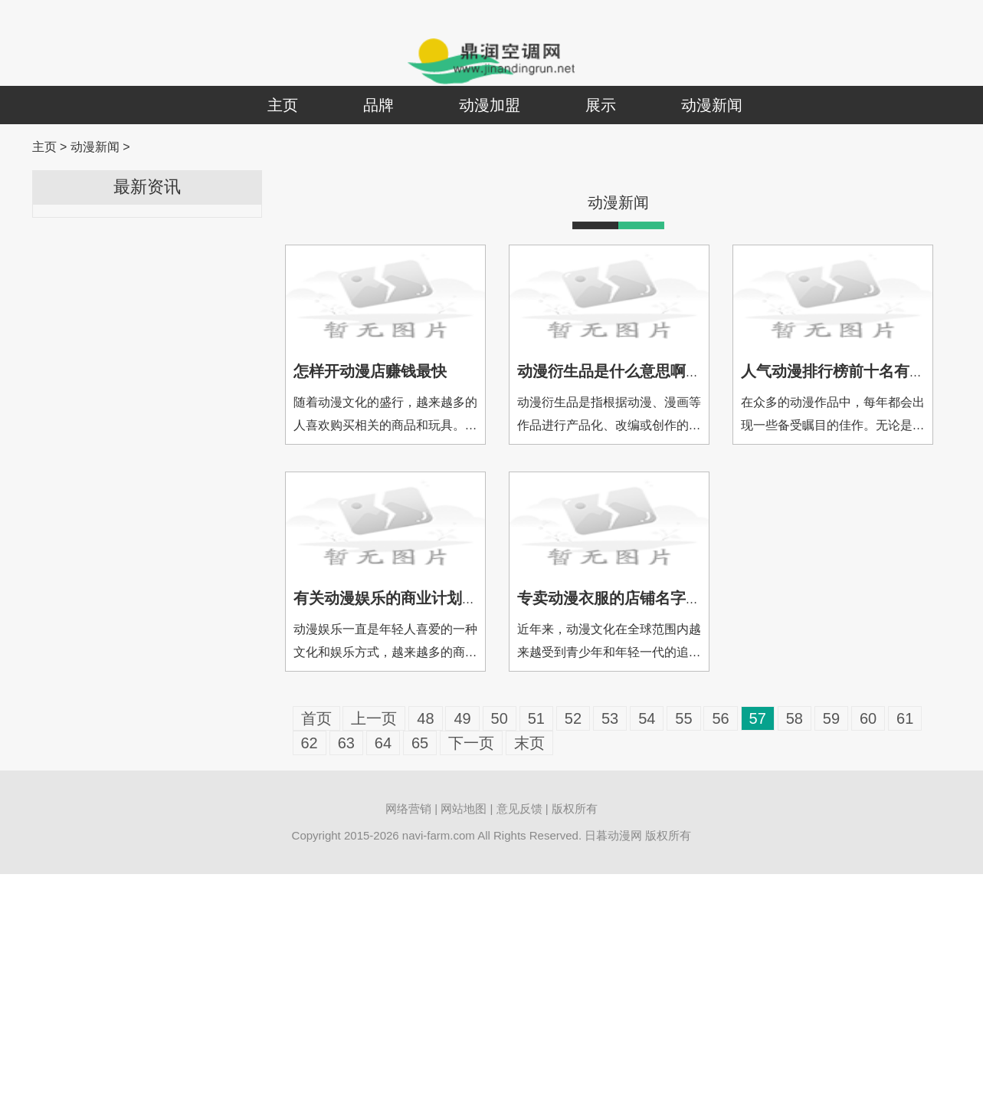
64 (383, 743)
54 (646, 718)
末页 (529, 743)
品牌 (378, 105)
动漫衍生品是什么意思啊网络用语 (632, 371)
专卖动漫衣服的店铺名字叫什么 (624, 598)
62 (309, 743)
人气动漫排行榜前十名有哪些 (840, 371)
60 (868, 718)
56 (720, 718)
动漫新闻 (711, 105)
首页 (316, 718)
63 (346, 743)
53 (609, 718)
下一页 (471, 743)
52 (573, 718)
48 (425, 718)
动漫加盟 (489, 105)
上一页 (374, 718)
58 (794, 718)
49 (462, 718)
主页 (282, 105)
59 (831, 718)
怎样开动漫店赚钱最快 (370, 371)
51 (536, 718)
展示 (600, 105)
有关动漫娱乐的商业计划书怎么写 (408, 598)
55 (683, 718)
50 (499, 718)
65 (419, 743)
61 (904, 718)
